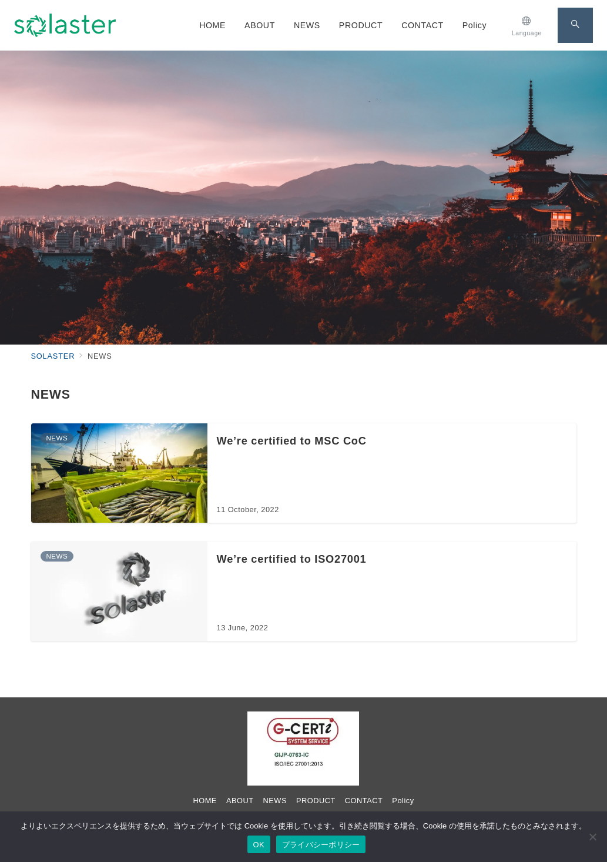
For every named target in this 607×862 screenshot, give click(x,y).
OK (258, 844)
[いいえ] (592, 837)
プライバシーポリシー (321, 844)
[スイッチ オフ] (527, 25)
